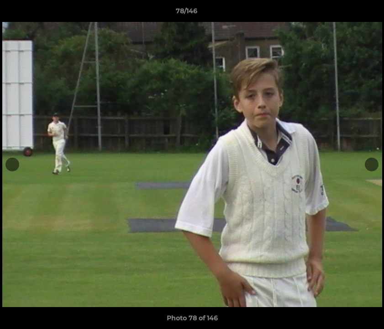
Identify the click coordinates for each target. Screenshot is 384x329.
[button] (345, 13)
